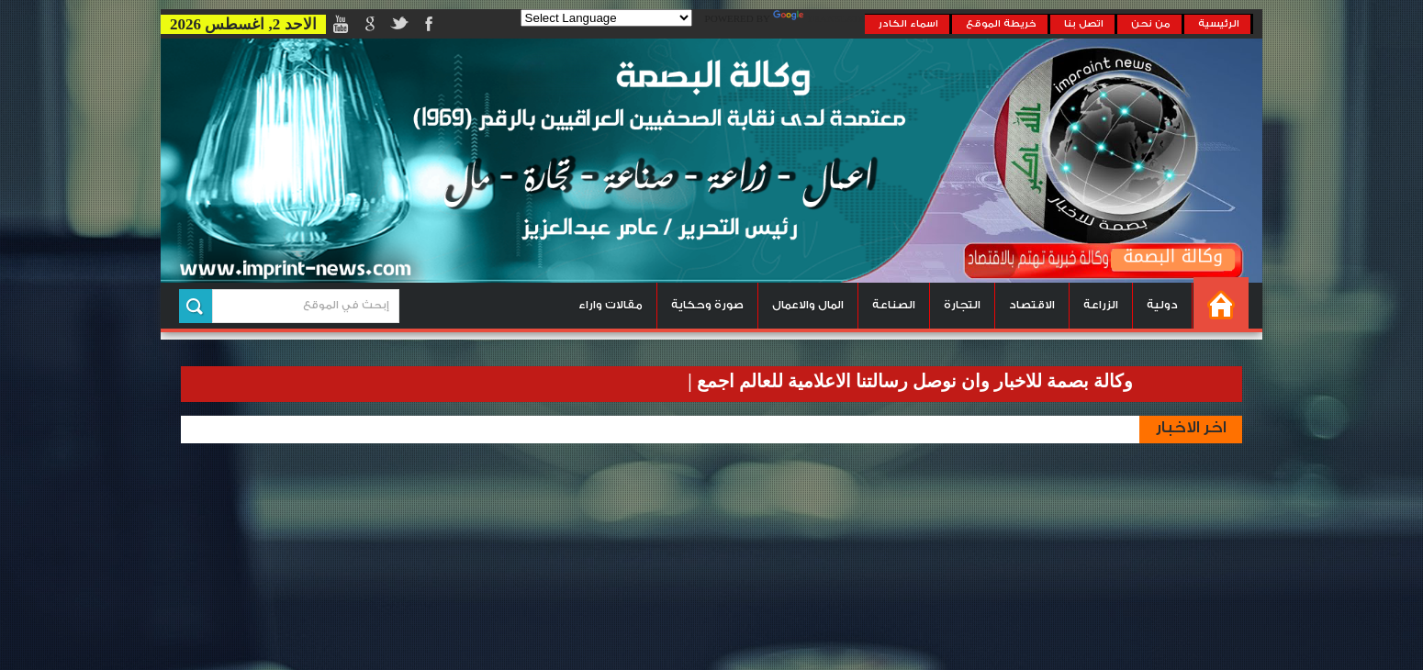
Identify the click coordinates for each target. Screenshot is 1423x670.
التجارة (962, 305)
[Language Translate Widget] (606, 18)
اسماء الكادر (908, 24)
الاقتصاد (1032, 305)
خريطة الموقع (1001, 24)
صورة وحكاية (707, 305)
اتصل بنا (1084, 24)
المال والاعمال (808, 305)
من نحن (1151, 24)
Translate (819, 19)
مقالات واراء (610, 305)
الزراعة (1100, 305)
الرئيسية (1218, 24)
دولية (1162, 305)
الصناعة (893, 305)
